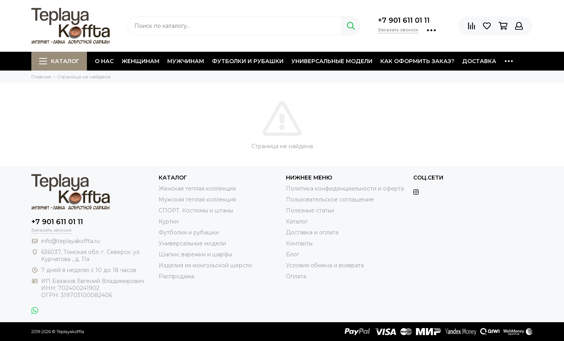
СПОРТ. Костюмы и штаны (196, 210)
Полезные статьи (310, 210)
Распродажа (176, 276)
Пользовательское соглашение (330, 199)
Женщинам (140, 61)
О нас (104, 61)
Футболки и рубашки (248, 61)
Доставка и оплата (312, 232)
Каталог (59, 61)
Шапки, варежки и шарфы (195, 254)
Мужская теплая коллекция (197, 199)
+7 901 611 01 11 (404, 20)
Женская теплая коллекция (197, 188)
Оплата (296, 276)
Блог (292, 254)
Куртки (169, 221)
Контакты (299, 243)
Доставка (479, 61)
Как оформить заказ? (417, 61)
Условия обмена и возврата (325, 265)
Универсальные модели (331, 61)
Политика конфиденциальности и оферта (345, 188)
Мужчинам (185, 61)
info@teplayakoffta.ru (70, 241)
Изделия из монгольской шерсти (205, 265)
